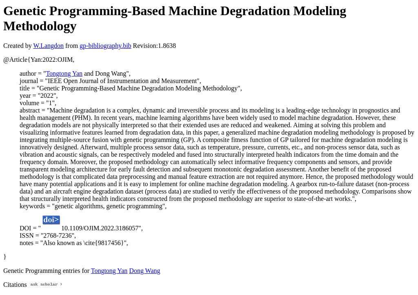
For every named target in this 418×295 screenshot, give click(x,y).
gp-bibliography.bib (105, 45)
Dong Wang (144, 270)
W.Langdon (48, 45)
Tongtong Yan (64, 73)
